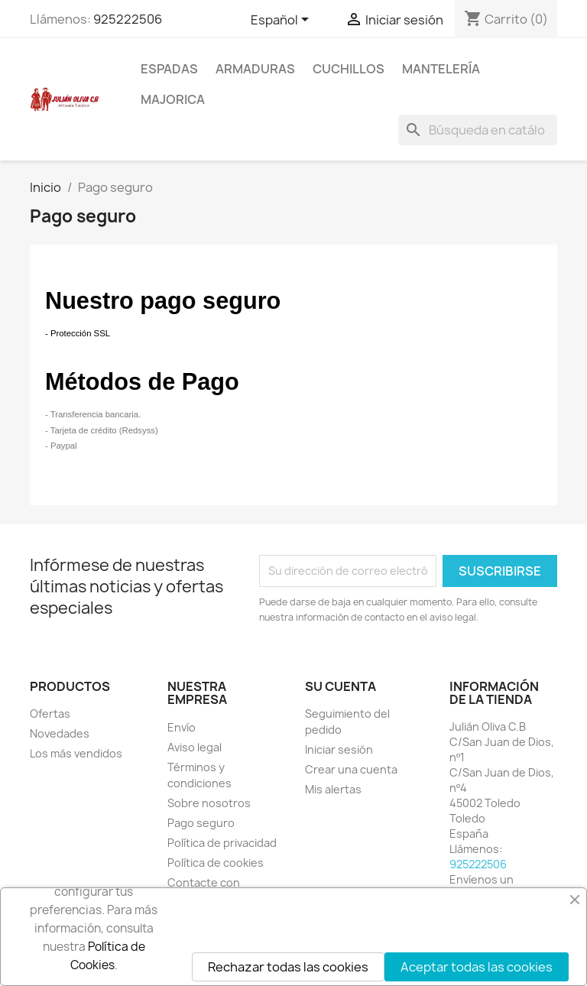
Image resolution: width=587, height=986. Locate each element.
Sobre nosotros (209, 803)
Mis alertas (333, 789)
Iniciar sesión (339, 749)
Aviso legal (194, 747)
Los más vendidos (76, 753)
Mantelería (441, 68)
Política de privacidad (222, 842)
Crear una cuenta (351, 769)
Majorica (173, 99)
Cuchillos (348, 68)
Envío (181, 727)
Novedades (59, 733)
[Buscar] (477, 130)
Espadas (169, 68)
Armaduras (255, 68)
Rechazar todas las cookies (288, 966)
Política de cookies (215, 862)
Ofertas (50, 713)
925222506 (127, 19)
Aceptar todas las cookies (477, 966)
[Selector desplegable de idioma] (282, 20)
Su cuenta (340, 686)
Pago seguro (201, 823)
